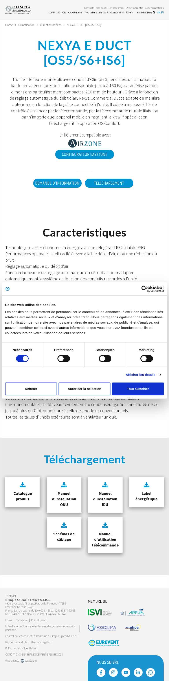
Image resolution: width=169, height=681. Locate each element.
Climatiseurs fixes (51, 25)
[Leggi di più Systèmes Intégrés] (121, 13)
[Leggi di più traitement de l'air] (96, 13)
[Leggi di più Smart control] (116, 8)
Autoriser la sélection (84, 389)
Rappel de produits (16, 642)
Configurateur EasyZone (84, 154)
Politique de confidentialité (20, 648)
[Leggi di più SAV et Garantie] (134, 8)
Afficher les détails (140, 375)
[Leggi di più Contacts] (89, 8)
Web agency (12, 660)
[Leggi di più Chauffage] (75, 13)
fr (160, 12)
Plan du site (38, 620)
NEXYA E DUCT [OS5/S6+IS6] (85, 25)
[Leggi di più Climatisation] (57, 13)
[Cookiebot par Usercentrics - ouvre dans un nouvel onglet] (144, 289)
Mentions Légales (40, 642)
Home (9, 25)
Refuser (31, 389)
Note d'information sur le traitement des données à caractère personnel (40, 628)
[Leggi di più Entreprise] (22, 620)
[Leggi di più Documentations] (154, 8)
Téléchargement (109, 183)
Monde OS (101, 8)
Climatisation (26, 25)
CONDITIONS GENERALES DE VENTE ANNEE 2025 (34, 654)
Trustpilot (10, 596)
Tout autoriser (138, 389)
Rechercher (146, 12)
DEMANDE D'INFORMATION (57, 183)
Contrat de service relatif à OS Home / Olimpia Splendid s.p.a (40, 636)
